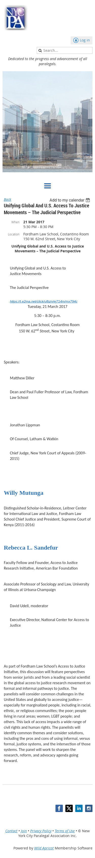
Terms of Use (65, 830)
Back (7, 199)
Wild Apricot (44, 848)
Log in (85, 40)
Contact (11, 830)
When (15, 222)
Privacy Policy (40, 830)
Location (14, 234)
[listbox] (70, 200)
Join (24, 830)
